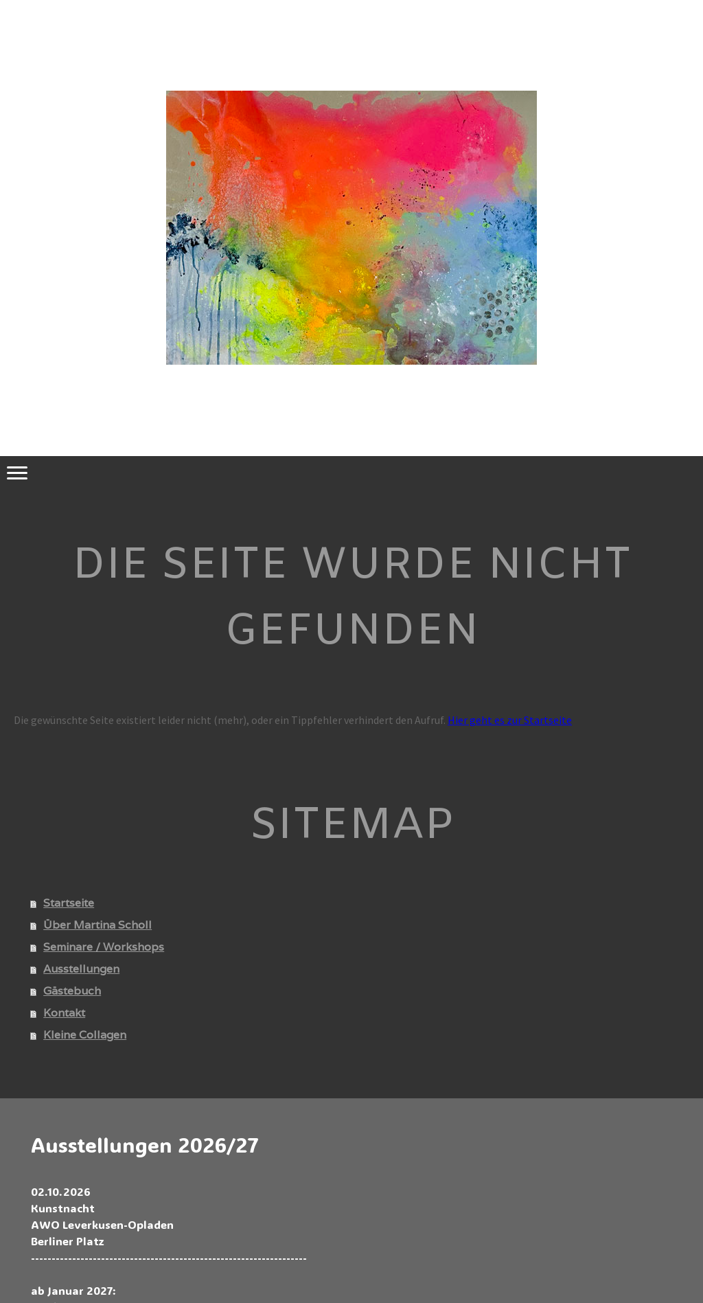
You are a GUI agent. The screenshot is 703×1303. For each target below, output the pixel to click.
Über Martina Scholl (97, 925)
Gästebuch (72, 991)
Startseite (68, 903)
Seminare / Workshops (103, 947)
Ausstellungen (81, 969)
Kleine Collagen (84, 1035)
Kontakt (64, 1013)
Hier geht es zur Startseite (510, 720)
